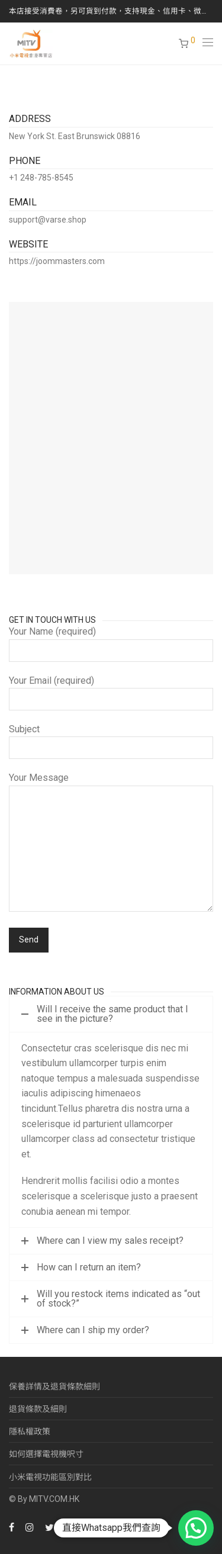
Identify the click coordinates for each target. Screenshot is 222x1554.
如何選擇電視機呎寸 (46, 1454)
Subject (111, 741)
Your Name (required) (111, 643)
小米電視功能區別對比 (50, 1477)
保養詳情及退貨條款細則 (54, 1386)
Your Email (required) (111, 692)
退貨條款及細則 (38, 1409)
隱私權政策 (29, 1431)
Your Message (111, 844)
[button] (196, 1528)
